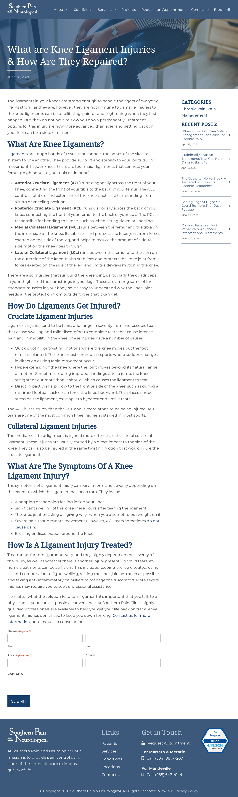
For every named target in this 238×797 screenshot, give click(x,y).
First (10, 646)
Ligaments (17, 154)
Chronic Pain (193, 109)
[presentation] (35, 684)
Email (90, 655)
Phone (19, 655)
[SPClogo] (22, 5)
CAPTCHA (15, 674)
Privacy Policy (186, 791)
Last (88, 646)
